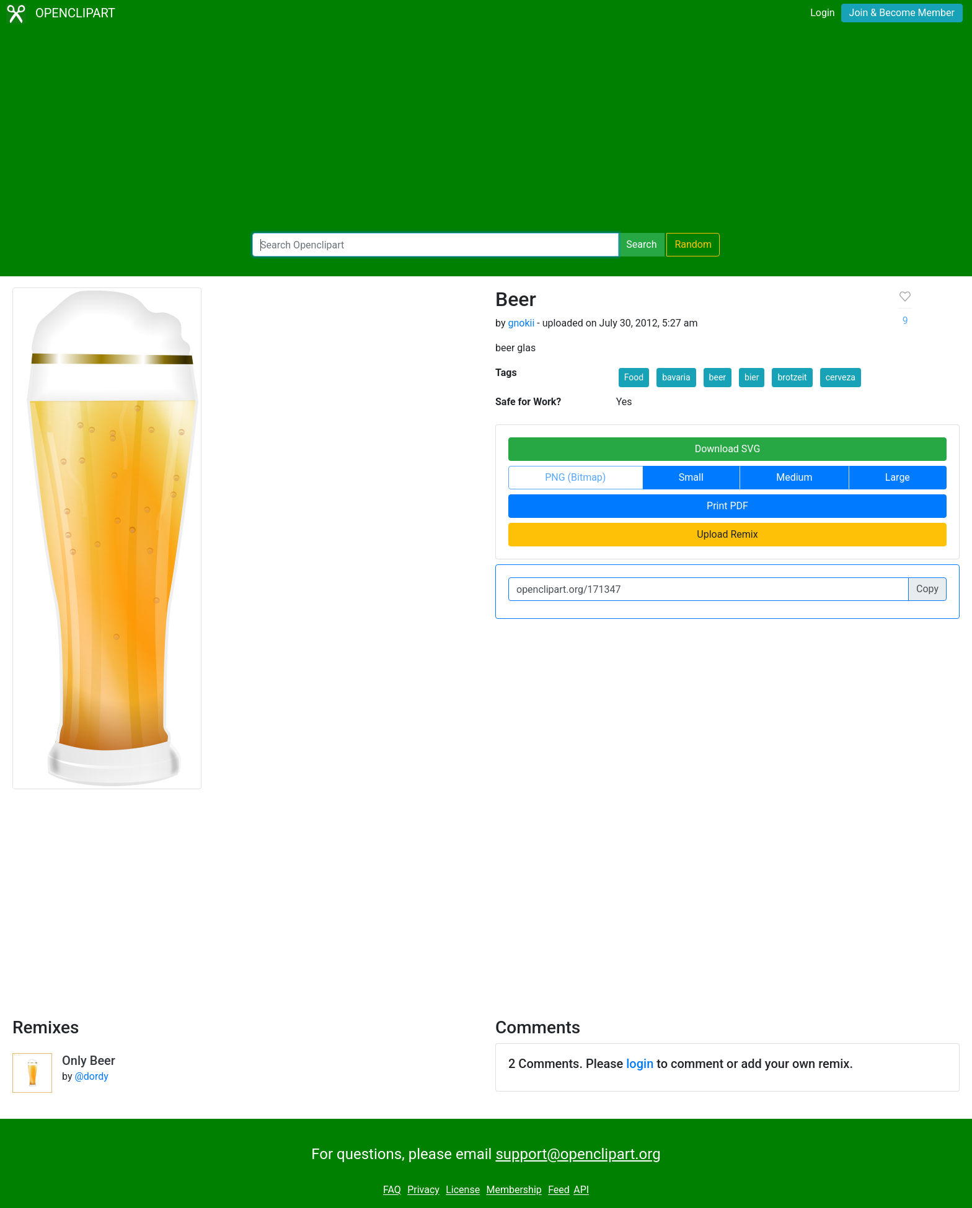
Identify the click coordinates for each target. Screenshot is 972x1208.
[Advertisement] (486, 130)
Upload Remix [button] (727, 534)
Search (641, 244)
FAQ (392, 1190)
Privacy (423, 1190)
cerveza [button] (840, 377)
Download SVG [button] (728, 449)
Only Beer (88, 1060)
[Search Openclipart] (435, 244)
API (581, 1190)
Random (693, 244)
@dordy (91, 1076)
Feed (559, 1190)
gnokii (521, 323)
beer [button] (717, 377)
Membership (513, 1190)
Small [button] (691, 477)
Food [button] (633, 377)
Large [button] (897, 477)
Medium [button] (794, 477)
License (463, 1190)
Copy (927, 589)
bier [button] (751, 377)
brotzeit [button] (791, 377)
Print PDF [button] (727, 506)
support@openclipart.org (577, 1154)
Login (822, 13)
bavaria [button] (676, 377)
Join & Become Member (902, 13)
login (639, 1063)
